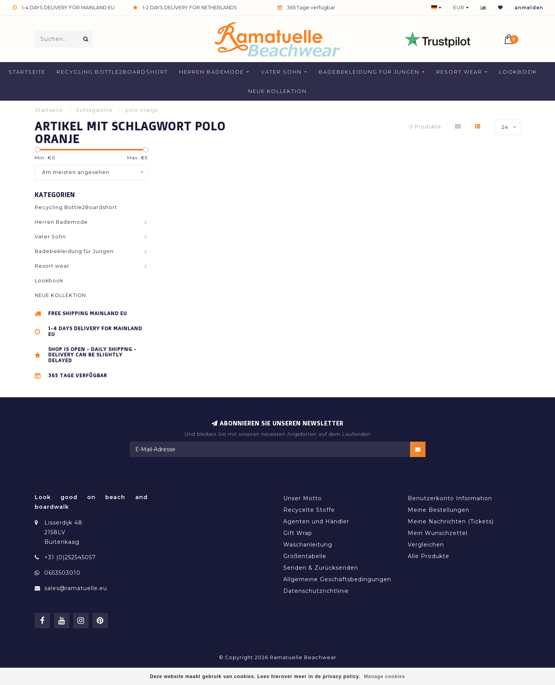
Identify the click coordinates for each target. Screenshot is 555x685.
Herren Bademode (211, 72)
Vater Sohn (281, 72)
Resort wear (459, 72)
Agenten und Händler (316, 521)
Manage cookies (384, 676)
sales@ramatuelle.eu (75, 588)
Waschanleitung (307, 544)
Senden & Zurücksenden (320, 567)
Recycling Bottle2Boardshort (112, 72)
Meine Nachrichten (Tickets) (451, 521)
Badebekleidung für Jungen (369, 72)
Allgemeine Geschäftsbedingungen (337, 579)
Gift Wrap (297, 533)
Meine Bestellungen (438, 509)
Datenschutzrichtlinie (316, 590)
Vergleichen (426, 544)
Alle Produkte (428, 556)
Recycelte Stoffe (309, 509)
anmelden (529, 7)
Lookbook (518, 72)
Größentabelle (304, 556)
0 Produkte (425, 127)
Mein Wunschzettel (438, 533)
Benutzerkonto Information (450, 498)
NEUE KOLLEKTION (277, 91)
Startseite (26, 72)
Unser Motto (302, 498)
